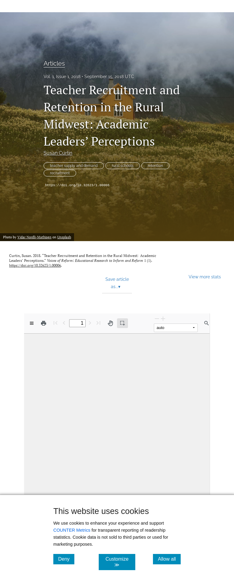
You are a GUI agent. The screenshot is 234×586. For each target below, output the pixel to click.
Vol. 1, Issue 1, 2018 (62, 76)
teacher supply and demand (74, 166)
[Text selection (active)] (122, 323)
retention (155, 166)
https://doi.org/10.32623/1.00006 (77, 185)
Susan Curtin (58, 153)
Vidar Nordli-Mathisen (34, 237)
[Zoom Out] (157, 318)
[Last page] (98, 323)
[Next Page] (90, 323)
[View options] (32, 323)
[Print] (43, 323)
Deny (66, 559)
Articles (54, 63)
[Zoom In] (163, 318)
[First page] (55, 323)
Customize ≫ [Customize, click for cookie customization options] (120, 561)
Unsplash (64, 237)
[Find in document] (206, 323)
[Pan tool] (110, 323)
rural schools (122, 166)
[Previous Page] (64, 323)
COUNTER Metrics (71, 530)
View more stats (205, 276)
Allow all (169, 559)
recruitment (60, 173)
